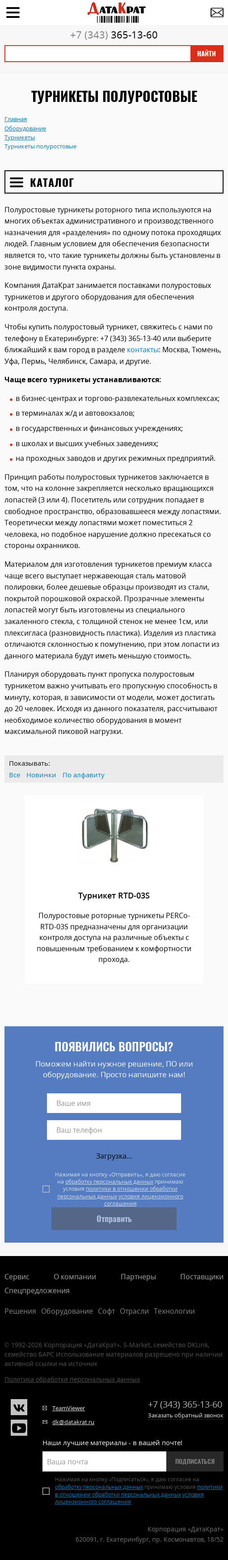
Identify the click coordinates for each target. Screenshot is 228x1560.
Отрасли (134, 1311)
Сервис (17, 1277)
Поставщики (202, 1277)
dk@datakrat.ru (73, 1422)
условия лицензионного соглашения (144, 1200)
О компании (75, 1277)
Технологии (174, 1311)
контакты (143, 349)
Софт (106, 1311)
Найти (206, 53)
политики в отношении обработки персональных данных (117, 1192)
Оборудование (67, 1311)
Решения (20, 1311)
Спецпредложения (37, 1290)
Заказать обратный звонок (186, 1415)
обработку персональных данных (109, 1181)
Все (14, 775)
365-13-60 (114, 34)
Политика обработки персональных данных (72, 1379)
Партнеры (138, 1277)
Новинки (41, 775)
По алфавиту (84, 775)
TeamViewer (68, 1408)
